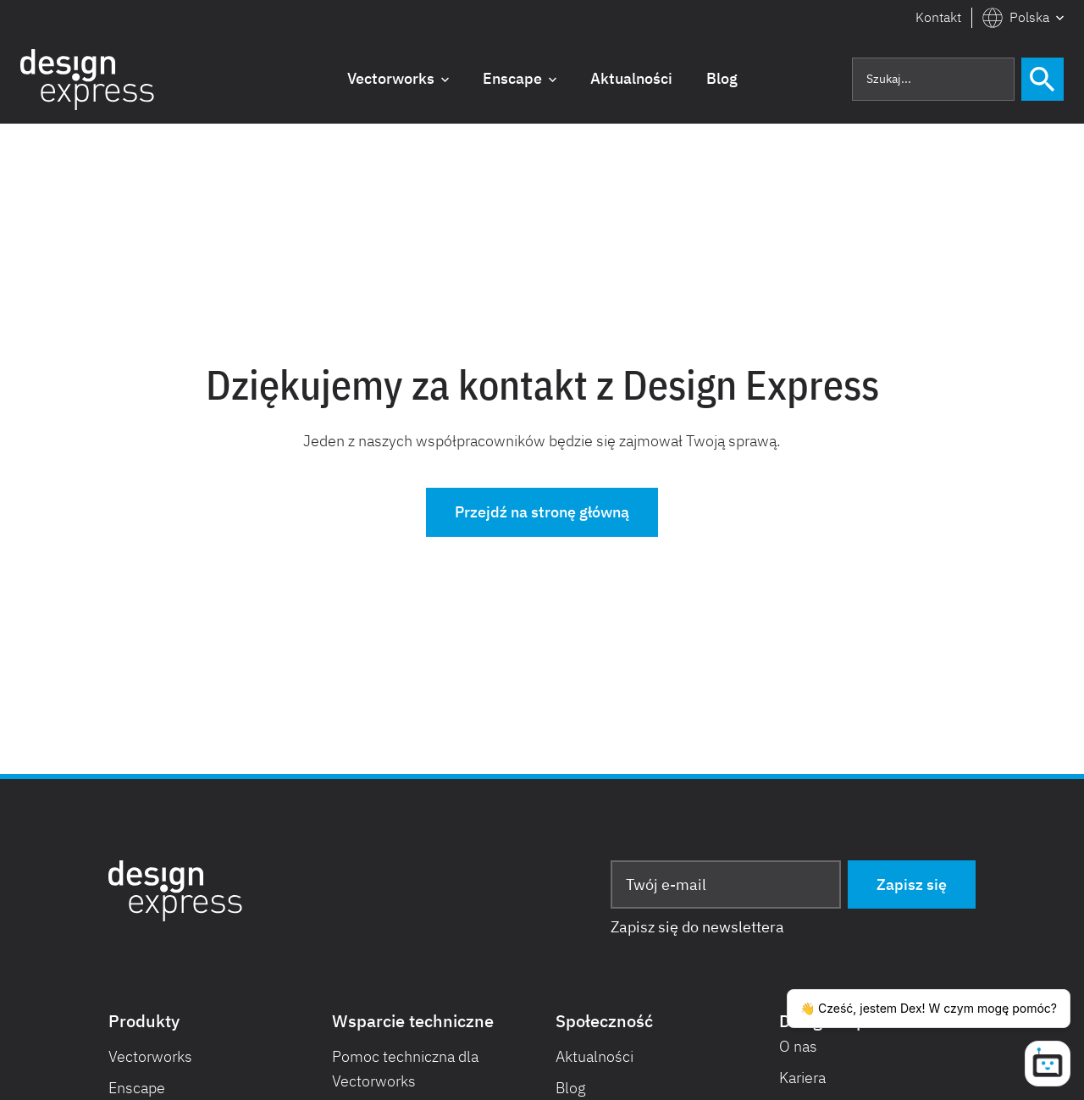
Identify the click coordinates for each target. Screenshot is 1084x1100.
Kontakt (938, 16)
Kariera (802, 1077)
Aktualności (594, 1056)
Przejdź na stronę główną (542, 512)
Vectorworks (150, 1056)
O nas (798, 1046)
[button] (1023, 18)
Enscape (136, 1087)
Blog (571, 1087)
